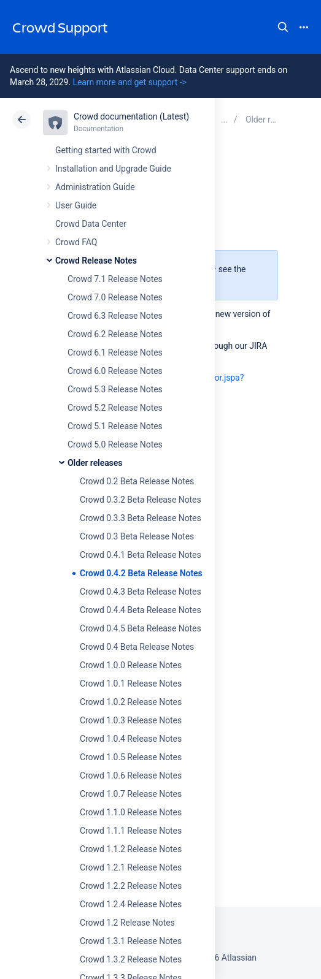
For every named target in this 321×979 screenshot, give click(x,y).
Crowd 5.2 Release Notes (115, 408)
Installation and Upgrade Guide (113, 168)
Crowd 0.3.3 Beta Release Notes (140, 518)
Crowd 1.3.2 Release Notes (131, 959)
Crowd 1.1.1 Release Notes (131, 831)
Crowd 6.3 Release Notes (115, 316)
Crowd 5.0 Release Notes (115, 444)
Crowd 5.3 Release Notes (115, 389)
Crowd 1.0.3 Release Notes (131, 720)
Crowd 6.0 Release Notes (115, 371)
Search (283, 27)
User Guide (75, 205)
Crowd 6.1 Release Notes (115, 352)
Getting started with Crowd (105, 150)
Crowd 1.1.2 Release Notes (131, 849)
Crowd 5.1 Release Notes (115, 426)
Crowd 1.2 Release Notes (127, 923)
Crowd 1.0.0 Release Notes (131, 665)
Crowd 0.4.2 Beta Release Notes (141, 573)
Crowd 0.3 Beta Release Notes (137, 536)
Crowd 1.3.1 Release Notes (131, 941)
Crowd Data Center (90, 224)
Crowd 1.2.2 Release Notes (131, 886)
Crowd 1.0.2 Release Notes (131, 702)
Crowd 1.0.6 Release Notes (131, 775)
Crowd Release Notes (96, 260)
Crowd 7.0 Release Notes (115, 297)
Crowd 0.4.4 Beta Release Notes (140, 610)
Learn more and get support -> (129, 82)
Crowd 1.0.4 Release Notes (131, 739)
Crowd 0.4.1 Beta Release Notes (140, 555)
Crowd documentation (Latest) (131, 116)
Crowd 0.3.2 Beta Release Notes (140, 500)
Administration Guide (95, 187)
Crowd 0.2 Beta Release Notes (137, 481)
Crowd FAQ (76, 242)
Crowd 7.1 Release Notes (115, 279)
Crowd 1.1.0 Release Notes (131, 812)
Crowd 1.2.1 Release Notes (131, 867)
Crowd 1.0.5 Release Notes (131, 757)
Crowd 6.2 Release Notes (115, 334)
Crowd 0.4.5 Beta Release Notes (140, 628)
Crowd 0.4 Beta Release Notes (137, 647)
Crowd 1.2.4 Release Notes (131, 904)
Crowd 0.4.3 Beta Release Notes (140, 591)
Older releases (95, 463)
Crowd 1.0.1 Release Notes (131, 683)
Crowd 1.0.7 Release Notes (131, 794)
